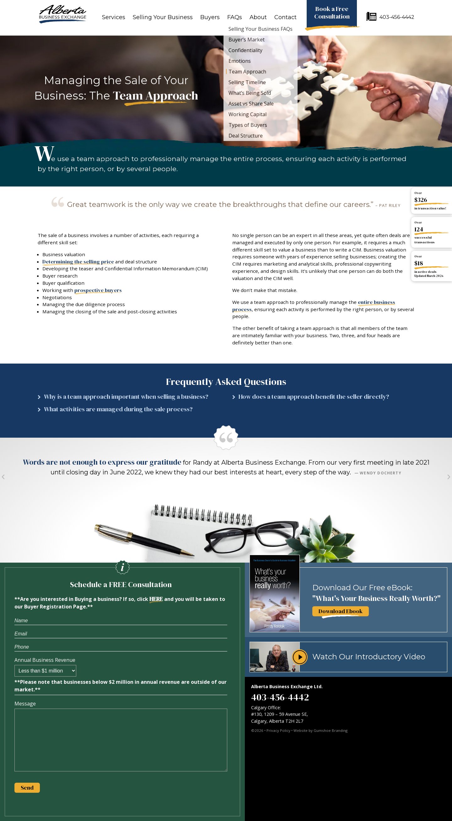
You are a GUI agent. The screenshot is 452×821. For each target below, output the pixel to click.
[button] (129, 398)
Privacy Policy (278, 730)
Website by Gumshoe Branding (320, 730)
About (258, 17)
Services (113, 17)
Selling (163, 17)
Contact (285, 17)
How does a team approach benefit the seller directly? (314, 396)
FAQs (234, 17)
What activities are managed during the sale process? (118, 409)
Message (25, 703)
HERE (156, 599)
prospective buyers (98, 290)
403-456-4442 (396, 17)
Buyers (210, 17)
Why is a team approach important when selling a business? (126, 396)
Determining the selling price (78, 261)
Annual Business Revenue (44, 659)
